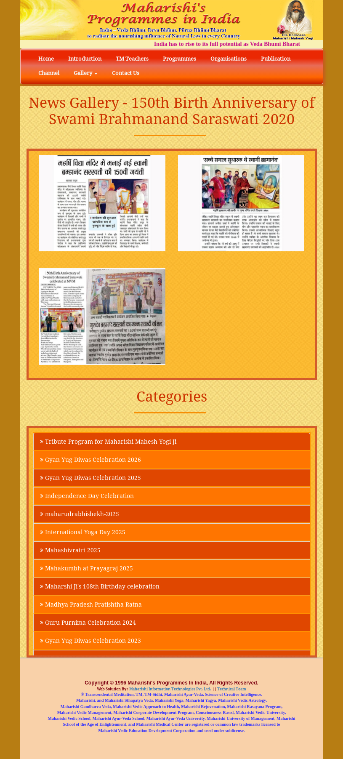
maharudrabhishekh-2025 (79, 514)
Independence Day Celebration (87, 496)
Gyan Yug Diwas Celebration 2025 (90, 477)
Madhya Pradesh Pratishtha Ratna (91, 604)
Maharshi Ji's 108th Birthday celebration (100, 586)
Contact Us (125, 73)
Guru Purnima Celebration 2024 (88, 622)
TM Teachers (132, 59)
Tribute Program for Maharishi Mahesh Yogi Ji (108, 441)
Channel (48, 73)
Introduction (84, 59)
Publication (275, 59)
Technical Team (231, 689)
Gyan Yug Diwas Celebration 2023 (90, 640)
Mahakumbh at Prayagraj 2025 (86, 568)
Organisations (228, 59)
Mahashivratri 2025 (70, 550)
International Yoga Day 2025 (82, 532)
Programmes (179, 59)
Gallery (86, 73)
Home (46, 59)
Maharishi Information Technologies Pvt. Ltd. (169, 689)
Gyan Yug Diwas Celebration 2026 (90, 459)
